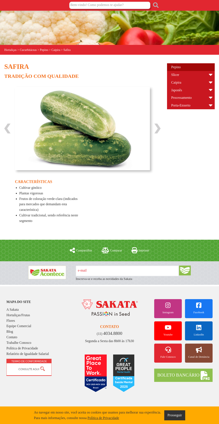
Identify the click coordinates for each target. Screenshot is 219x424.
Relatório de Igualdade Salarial (27, 354)
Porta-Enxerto (181, 105)
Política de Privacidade (22, 348)
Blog (9, 331)
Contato (11, 337)
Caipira (176, 82)
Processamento (181, 97)
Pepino (176, 67)
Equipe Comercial (18, 326)
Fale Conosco (168, 352)
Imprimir (140, 250)
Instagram (168, 308)
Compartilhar (81, 250)
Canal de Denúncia (198, 352)
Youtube (168, 330)
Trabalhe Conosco (18, 342)
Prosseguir (174, 415)
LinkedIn (198, 330)
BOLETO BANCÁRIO (183, 375)
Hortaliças (10, 50)
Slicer (175, 75)
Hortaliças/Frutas (18, 315)
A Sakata (12, 309)
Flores (10, 320)
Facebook (198, 308)
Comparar (112, 250)
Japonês (176, 90)
